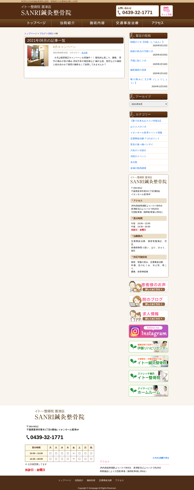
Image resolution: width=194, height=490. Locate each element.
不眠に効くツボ (138, 60)
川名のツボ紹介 (138, 150)
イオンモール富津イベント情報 (146, 132)
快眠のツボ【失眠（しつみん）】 (147, 42)
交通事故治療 (127, 23)
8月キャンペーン (64, 46)
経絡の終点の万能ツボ (141, 51)
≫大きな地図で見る (161, 458)
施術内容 (97, 23)
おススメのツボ (138, 126)
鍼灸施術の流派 (138, 70)
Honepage (93, 488)
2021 (50, 33)
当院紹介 (67, 23)
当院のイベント (138, 156)
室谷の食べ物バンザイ (141, 144)
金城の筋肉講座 (138, 168)
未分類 (84, 53)
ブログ (42, 33)
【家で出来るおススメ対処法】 (146, 120)
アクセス (157, 23)
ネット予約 (166, 11)
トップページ (36, 23)
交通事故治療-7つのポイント (145, 138)
